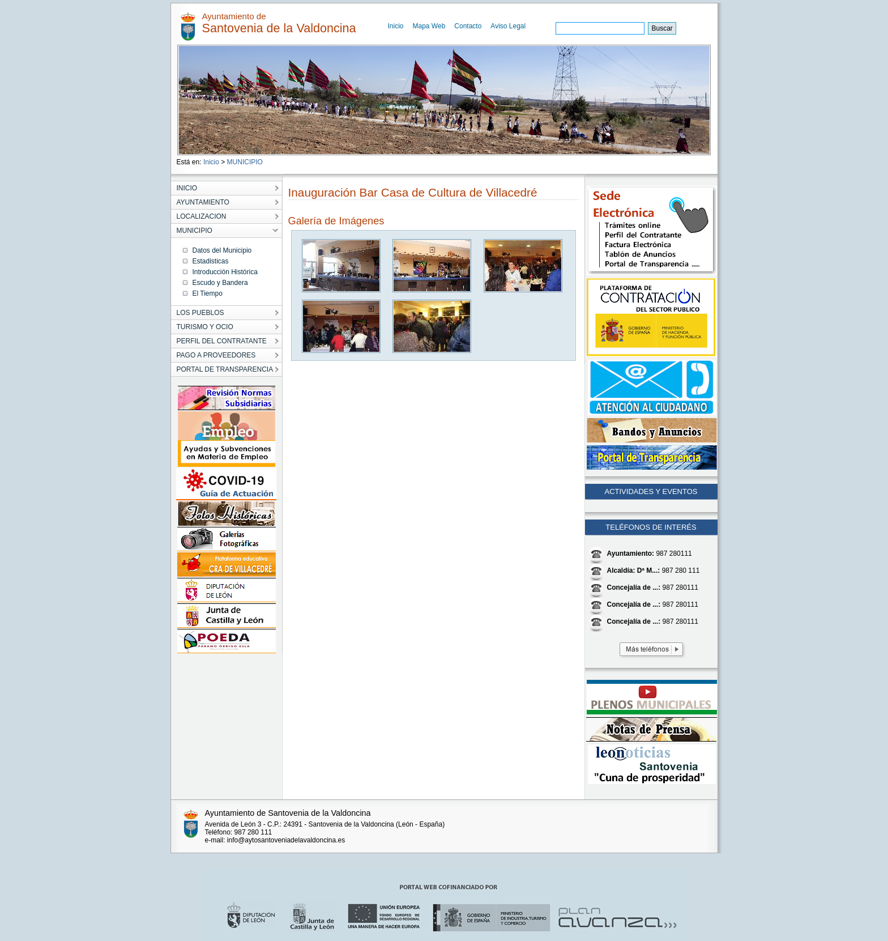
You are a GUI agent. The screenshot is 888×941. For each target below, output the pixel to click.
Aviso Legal (508, 26)
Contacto (467, 26)
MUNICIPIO (245, 162)
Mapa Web (429, 26)
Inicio (396, 26)
